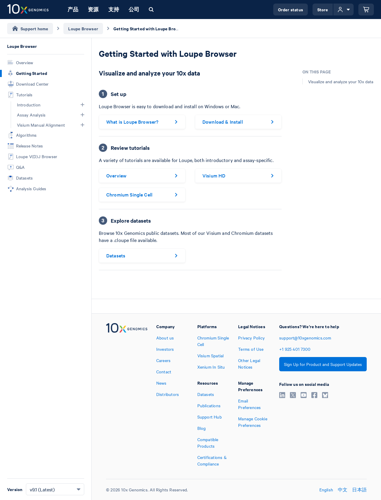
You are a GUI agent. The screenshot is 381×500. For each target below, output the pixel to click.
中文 (342, 490)
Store (322, 9)
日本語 (359, 490)
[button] (82, 104)
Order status (290, 9)
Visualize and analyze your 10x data (340, 81)
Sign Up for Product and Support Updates (323, 364)
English (326, 490)
